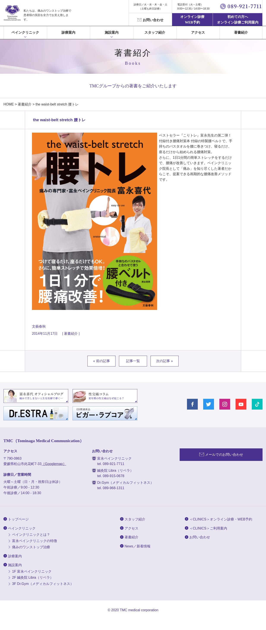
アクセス (198, 32)
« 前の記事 (101, 361)
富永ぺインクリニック (12, 13)
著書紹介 (241, 32)
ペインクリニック (25, 32)
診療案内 (68, 32)
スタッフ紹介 (154, 32)
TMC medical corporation (139, 610)
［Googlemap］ (53, 464)
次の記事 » (164, 361)
